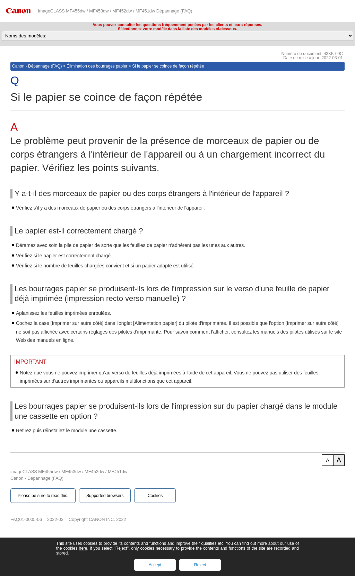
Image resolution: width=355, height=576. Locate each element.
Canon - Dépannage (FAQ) (37, 66)
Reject (200, 564)
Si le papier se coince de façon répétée (168, 66)
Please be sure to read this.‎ (43, 495)
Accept (155, 564)
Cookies (155, 495)
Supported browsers (104, 495)
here (83, 548)
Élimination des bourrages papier (97, 66)
